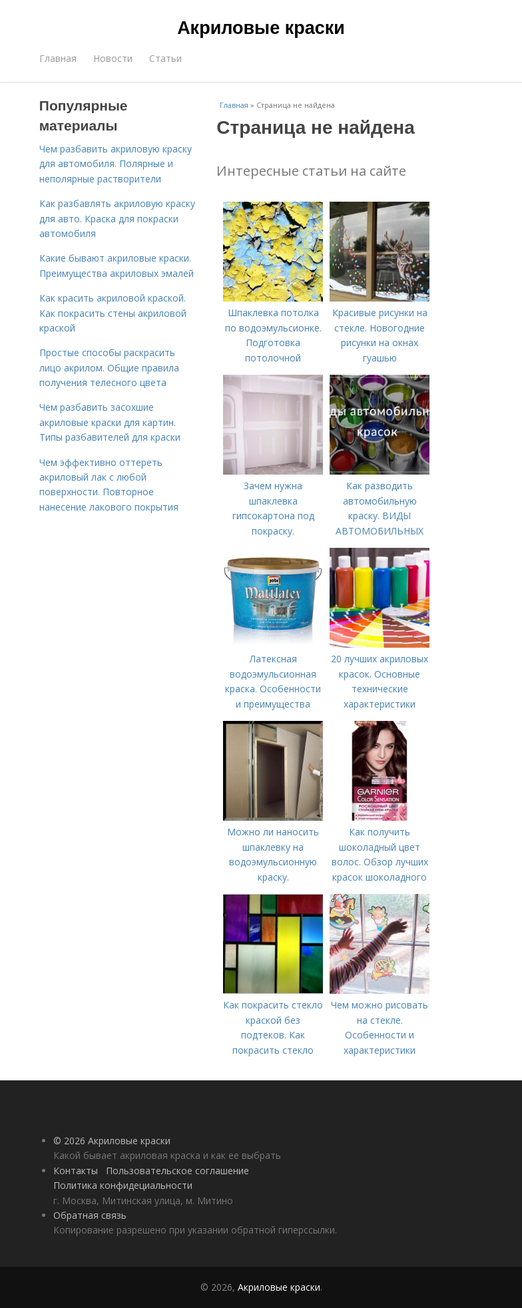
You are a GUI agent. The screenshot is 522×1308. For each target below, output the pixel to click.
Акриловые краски (261, 28)
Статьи (165, 58)
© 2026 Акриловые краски (111, 1140)
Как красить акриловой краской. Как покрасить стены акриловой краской (112, 313)
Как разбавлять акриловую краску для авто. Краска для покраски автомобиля (117, 218)
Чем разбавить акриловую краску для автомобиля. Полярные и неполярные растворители (115, 163)
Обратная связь (90, 1215)
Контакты (75, 1170)
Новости (112, 58)
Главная (58, 58)
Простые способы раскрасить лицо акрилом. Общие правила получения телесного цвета (109, 367)
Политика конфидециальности (122, 1185)
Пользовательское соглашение (177, 1170)
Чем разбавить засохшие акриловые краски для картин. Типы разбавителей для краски (109, 422)
